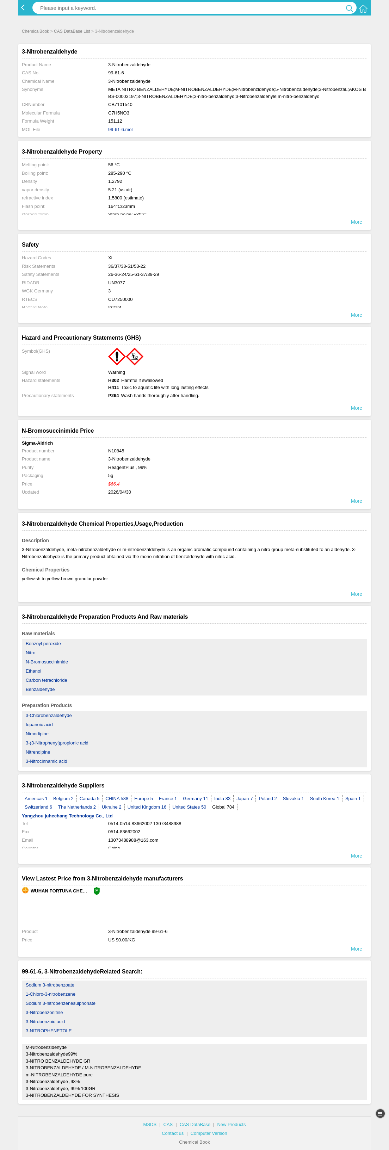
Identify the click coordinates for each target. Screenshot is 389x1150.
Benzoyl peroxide (43, 643)
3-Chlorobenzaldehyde (49, 715)
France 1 (168, 798)
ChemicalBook (35, 31)
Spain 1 (353, 798)
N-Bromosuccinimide (47, 661)
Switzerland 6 (38, 807)
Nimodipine (37, 733)
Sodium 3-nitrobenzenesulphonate (60, 1003)
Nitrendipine (38, 752)
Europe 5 (143, 798)
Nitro (30, 652)
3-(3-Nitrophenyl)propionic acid (57, 743)
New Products (231, 1124)
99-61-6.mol (120, 129)
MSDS (150, 1124)
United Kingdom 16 (147, 807)
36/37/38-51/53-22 (127, 266)
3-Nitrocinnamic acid (46, 761)
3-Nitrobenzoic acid (45, 1021)
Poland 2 (268, 798)
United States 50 (189, 807)
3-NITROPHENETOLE (49, 1030)
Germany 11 (195, 798)
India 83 (222, 798)
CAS (168, 1124)
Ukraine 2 (112, 807)
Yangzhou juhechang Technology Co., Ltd (67, 815)
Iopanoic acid (39, 724)
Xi (110, 257)
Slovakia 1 (293, 798)
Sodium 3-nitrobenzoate (50, 985)
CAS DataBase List (72, 31)
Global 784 (223, 807)
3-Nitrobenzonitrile (44, 1012)
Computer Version (209, 1133)
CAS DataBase (195, 1124)
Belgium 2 (63, 798)
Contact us (173, 1133)
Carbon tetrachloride (46, 680)
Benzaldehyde (40, 689)
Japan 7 (244, 798)
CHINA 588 (116, 798)
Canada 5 (89, 798)
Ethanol (33, 671)
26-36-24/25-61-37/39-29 (133, 274)
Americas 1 (36, 798)
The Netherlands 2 (77, 807)
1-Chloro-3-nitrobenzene (50, 994)
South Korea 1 (324, 798)
